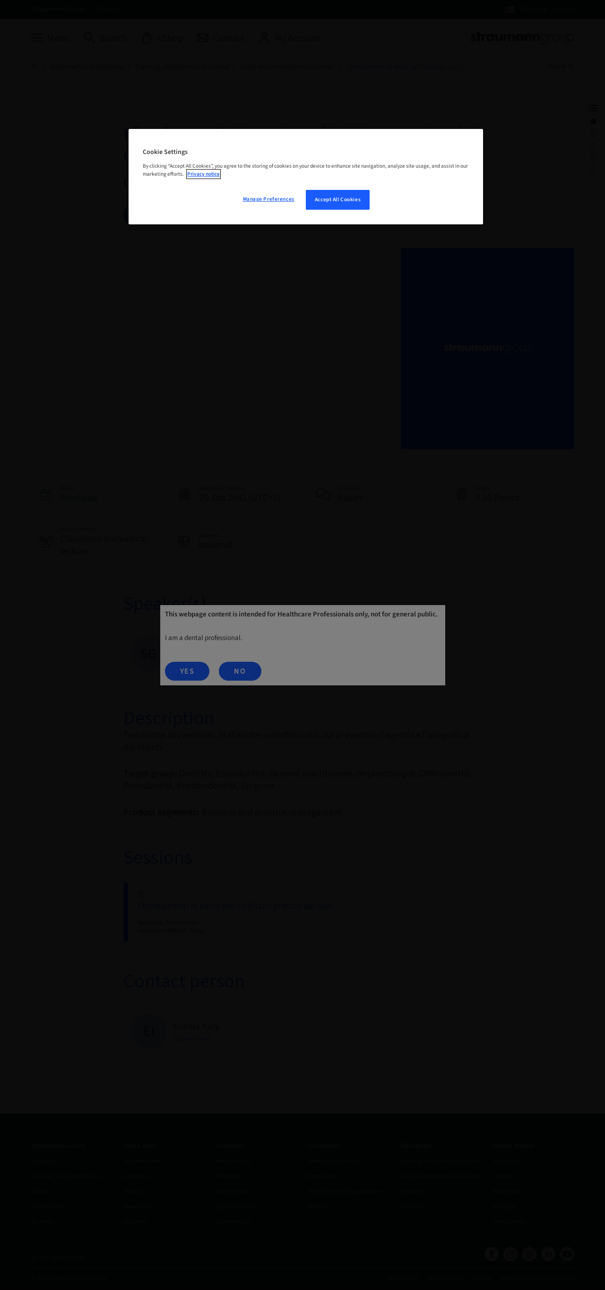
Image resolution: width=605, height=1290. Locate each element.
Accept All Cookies (338, 200)
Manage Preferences (268, 199)
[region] (306, 176)
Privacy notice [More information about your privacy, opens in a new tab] (203, 174)
